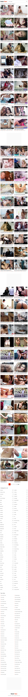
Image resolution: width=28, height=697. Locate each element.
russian (21, 541)
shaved (13, 170)
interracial (18, 258)
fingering (16, 271)
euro (7, 532)
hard (7, 567)
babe (21, 29)
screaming (21, 543)
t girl (11, 54)
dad (7, 520)
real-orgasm (21, 534)
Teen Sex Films (3, 662)
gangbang (7, 551)
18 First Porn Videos (4, 607)
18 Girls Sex (17, 635)
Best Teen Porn (17, 617)
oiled (21, 518)
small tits (9, 170)
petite (21, 532)
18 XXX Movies (17, 627)
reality (21, 537)
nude (21, 512)
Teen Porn (2, 611)
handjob (7, 29)
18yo (11, 16)
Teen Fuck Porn (17, 652)
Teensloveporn (17, 595)
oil (21, 516)
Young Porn (17, 666)
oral (21, 16)
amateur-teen (7, 492)
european (7, 534)
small (23, 220)
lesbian (9, 386)
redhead (21, 539)
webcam (24, 386)
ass (25, 16)
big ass (26, 105)
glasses (7, 559)
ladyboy (7, 587)
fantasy (12, 105)
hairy (7, 561)
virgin (21, 573)
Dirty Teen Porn (17, 613)
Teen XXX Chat (3, 595)
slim (4, 105)
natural (25, 54)
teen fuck (2, 660)
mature (21, 502)
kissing (7, 585)
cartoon (7, 512)
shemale (21, 551)
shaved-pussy (21, 549)
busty (19, 16)
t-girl (21, 553)
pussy (27, 117)
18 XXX (16, 621)
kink (7, 583)
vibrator (21, 571)
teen (4, 16)
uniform (4, 298)
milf (17, 117)
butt (25, 233)
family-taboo (7, 547)
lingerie (21, 494)
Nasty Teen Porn (17, 672)
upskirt (21, 569)
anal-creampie (7, 498)
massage (21, 498)
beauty (7, 508)
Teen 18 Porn (17, 658)
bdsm (24, 258)
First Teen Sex (17, 654)
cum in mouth (10, 399)
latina (7, 589)
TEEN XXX (2, 672)
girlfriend (7, 557)
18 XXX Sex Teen (17, 625)
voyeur (21, 575)
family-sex (7, 545)
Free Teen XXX (17, 623)
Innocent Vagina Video (18, 611)
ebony (7, 530)
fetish (19, 271)
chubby (7, 518)
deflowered (7, 528)
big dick (2, 271)
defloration (7, 526)
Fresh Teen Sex (17, 664)
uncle (21, 565)
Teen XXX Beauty (18, 599)
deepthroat (7, 524)
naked (21, 506)
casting (7, 514)
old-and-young (21, 520)
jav (7, 581)
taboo (21, 555)
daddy (7, 522)
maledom (21, 496)
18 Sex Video (17, 631)
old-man (21, 522)
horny (22, 92)
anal (17, 157)
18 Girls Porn (17, 637)
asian (18, 67)
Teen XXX (2, 597)
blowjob (2, 16)
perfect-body (21, 530)
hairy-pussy (7, 563)
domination (12, 67)
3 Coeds (16, 607)
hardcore (8, 54)
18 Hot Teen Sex (3, 603)
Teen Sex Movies (3, 666)
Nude (3, 1)
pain (21, 524)
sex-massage (21, 545)
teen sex (7, 298)
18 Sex (2, 627)
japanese (8, 195)
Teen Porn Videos (18, 660)
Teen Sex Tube (3, 615)
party (21, 528)
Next (18, 484)
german (7, 555)
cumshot (2, 182)
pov (4, 29)
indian (7, 571)
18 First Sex (3, 625)
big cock (10, 117)
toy (26, 386)
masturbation (20, 195)
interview (7, 575)
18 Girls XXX (17, 633)
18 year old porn (17, 601)
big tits (23, 16)
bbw (7, 502)
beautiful (7, 506)
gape (7, 553)
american (23, 117)
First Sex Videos (17, 609)
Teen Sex (2, 605)
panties (19, 348)
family (7, 543)
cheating (7, 516)
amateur (19, 29)
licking (25, 92)
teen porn (16, 603)
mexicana (21, 504)
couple (25, 157)
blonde (20, 117)
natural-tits (21, 510)
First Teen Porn (3, 601)
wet (21, 579)
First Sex (2, 619)
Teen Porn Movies (4, 637)
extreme (7, 539)
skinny (22, 157)
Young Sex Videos (4, 664)
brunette (8, 67)
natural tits (21, 54)
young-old (21, 587)
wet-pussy (21, 581)
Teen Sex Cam (3, 629)
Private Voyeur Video (18, 662)
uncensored (21, 563)
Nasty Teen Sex (17, 670)
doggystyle (11, 220)
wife (21, 585)
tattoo (22, 271)
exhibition (7, 537)
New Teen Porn (17, 668)
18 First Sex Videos (4, 609)
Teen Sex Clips (3, 654)
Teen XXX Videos (3, 656)
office (21, 514)
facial (7, 541)
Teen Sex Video (3, 674)
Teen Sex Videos (3, 670)
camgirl (7, 510)
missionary (8, 16)
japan (12, 195)
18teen (16, 629)
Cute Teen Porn (17, 615)
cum (1, 117)
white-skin (21, 583)
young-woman (21, 589)
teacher (21, 559)
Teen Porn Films (3, 668)
